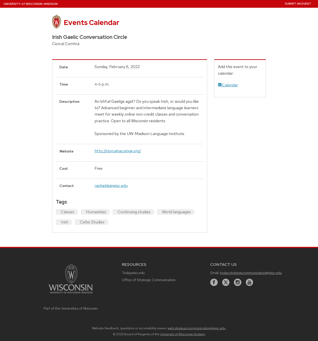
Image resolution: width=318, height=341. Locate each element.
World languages (176, 211)
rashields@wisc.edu (111, 185)
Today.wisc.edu (133, 273)
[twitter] (226, 282)
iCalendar (228, 85)
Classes (67, 211)
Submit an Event (298, 4)
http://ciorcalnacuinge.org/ (118, 150)
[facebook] (214, 282)
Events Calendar (91, 22)
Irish (64, 222)
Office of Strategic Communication (149, 280)
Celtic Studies (92, 222)
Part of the (71, 308)
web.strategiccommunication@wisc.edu (196, 328)
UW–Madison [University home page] (31, 4)
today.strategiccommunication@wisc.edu (251, 273)
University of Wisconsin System (182, 334)
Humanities (96, 211)
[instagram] (237, 282)
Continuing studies (134, 211)
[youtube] (249, 282)
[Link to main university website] (71, 294)
